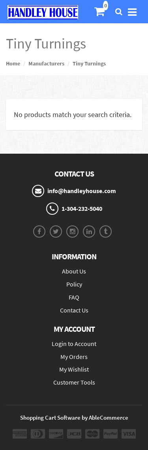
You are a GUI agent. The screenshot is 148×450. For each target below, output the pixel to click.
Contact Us (74, 310)
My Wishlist (74, 369)
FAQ (74, 297)
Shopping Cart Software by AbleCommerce (74, 417)
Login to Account (74, 344)
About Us (74, 271)
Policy (74, 284)
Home (13, 63)
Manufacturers (46, 63)
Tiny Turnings (89, 63)
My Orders (74, 357)
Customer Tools (74, 382)
